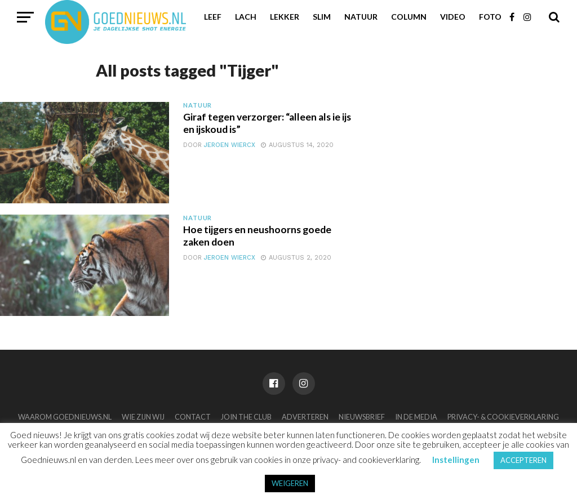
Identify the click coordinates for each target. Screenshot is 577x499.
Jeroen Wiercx (229, 145)
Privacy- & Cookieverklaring (503, 416)
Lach (245, 16)
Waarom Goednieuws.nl (65, 416)
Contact (193, 416)
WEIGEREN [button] (290, 483)
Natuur (361, 16)
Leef (212, 16)
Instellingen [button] (456, 460)
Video (452, 16)
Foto (490, 16)
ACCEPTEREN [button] (523, 460)
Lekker (284, 16)
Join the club (246, 416)
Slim (322, 16)
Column (409, 16)
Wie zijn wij (143, 416)
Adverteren (305, 416)
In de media (416, 416)
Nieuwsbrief (362, 416)
